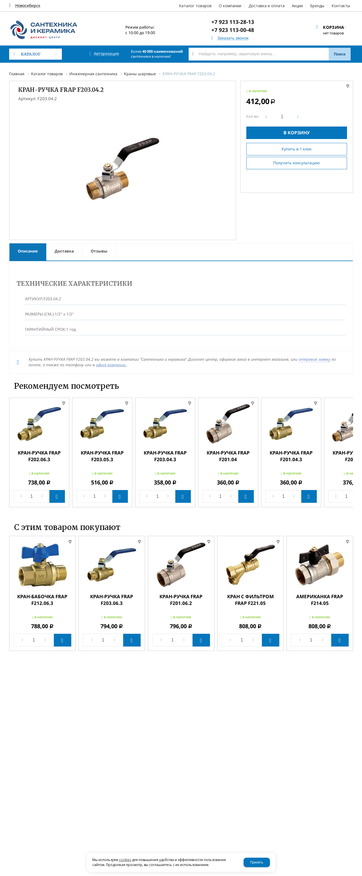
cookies (125, 859)
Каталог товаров (47, 73)
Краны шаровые (140, 73)
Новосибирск (27, 6)
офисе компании (111, 364)
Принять (256, 862)
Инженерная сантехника (93, 73)
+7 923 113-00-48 (232, 30)
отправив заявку (314, 359)
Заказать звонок (233, 38)
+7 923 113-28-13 (232, 22)
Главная (16, 73)
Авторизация (106, 54)
